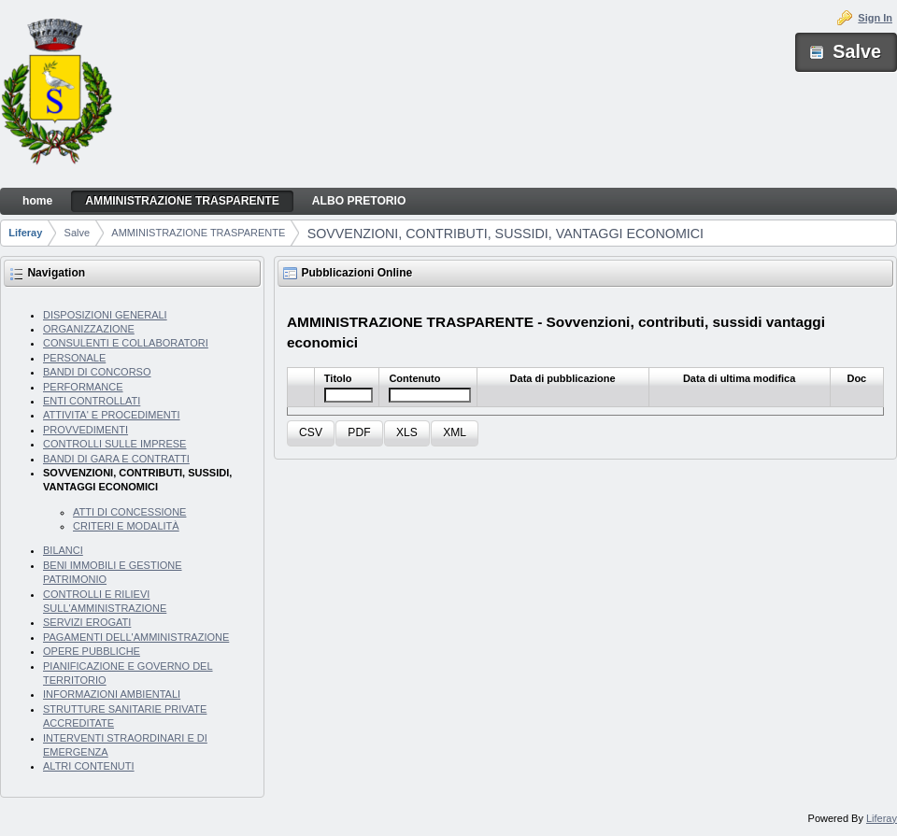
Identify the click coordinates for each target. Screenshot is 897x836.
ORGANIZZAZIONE (89, 328)
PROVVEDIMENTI (85, 429)
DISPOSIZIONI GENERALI (105, 314)
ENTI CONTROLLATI (91, 400)
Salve (77, 232)
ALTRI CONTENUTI (89, 766)
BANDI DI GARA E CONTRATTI (116, 458)
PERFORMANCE (83, 386)
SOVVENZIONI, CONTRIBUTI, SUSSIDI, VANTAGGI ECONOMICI (505, 233)
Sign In (875, 17)
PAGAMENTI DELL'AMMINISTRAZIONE (136, 637)
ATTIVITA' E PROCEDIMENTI (111, 414)
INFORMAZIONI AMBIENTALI (111, 694)
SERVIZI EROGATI (87, 622)
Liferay (25, 232)
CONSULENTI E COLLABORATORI (125, 342)
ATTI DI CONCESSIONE (129, 511)
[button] (311, 433)
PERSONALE (74, 357)
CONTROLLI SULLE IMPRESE (114, 443)
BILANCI (63, 550)
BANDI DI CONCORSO (97, 371)
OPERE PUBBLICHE (91, 651)
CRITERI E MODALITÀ (126, 525)
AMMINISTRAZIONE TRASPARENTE (198, 232)
